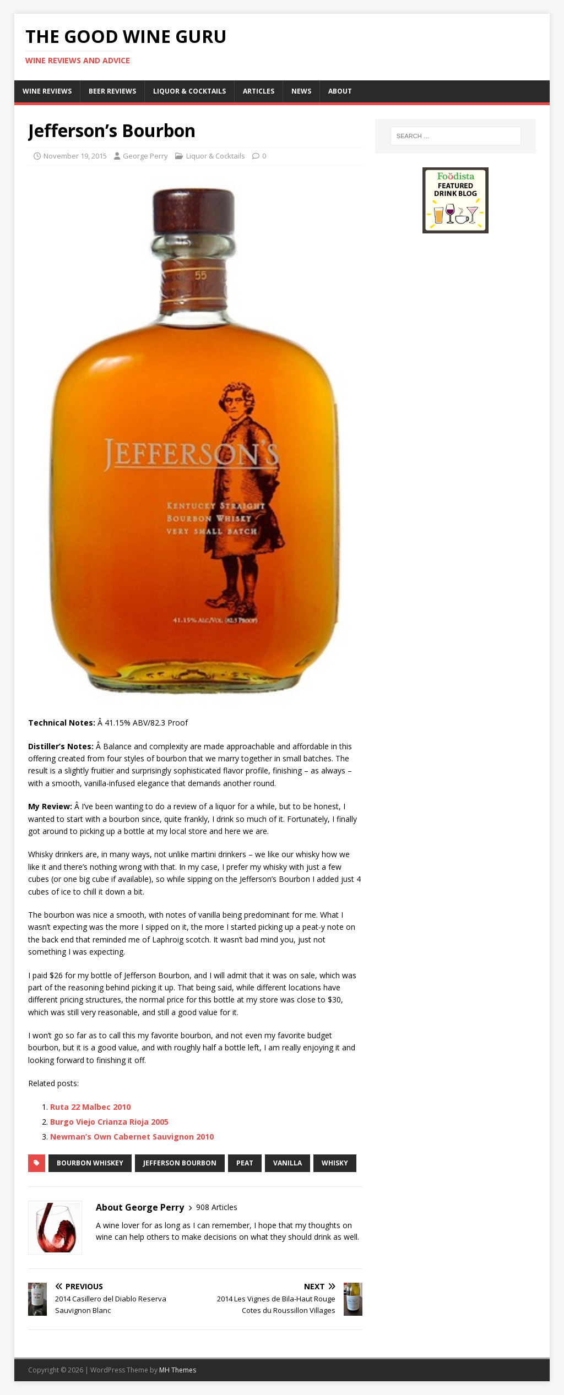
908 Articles (216, 1207)
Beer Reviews (112, 91)
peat (244, 1163)
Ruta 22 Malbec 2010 (90, 1107)
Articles (258, 91)
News (301, 91)
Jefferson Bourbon (179, 1163)
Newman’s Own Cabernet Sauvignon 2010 (132, 1136)
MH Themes (177, 1370)
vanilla (287, 1163)
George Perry (145, 156)
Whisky (335, 1163)
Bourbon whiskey (90, 1163)
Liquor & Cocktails (189, 91)
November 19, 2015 (75, 156)
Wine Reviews (47, 91)
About (340, 91)
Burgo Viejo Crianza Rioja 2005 (109, 1121)
